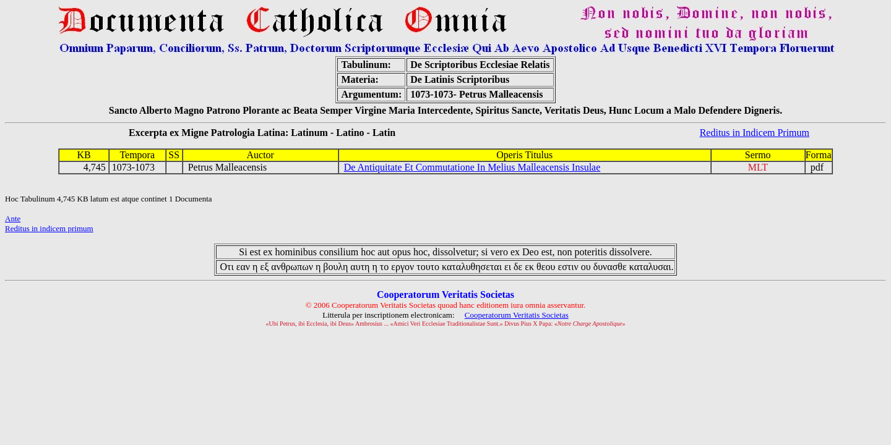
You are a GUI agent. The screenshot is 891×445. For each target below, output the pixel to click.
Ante (12, 218)
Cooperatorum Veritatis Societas (517, 315)
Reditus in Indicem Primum (754, 132)
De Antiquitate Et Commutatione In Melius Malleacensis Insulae (472, 167)
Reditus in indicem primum (49, 228)
